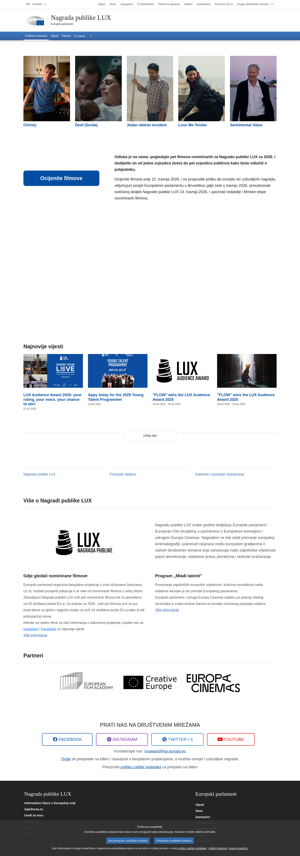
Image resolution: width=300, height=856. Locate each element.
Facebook (48, 629)
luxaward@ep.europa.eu (165, 751)
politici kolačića (218, 849)
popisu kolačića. (238, 849)
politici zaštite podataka (192, 849)
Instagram (30, 629)
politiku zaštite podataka (141, 767)
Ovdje (66, 759)
